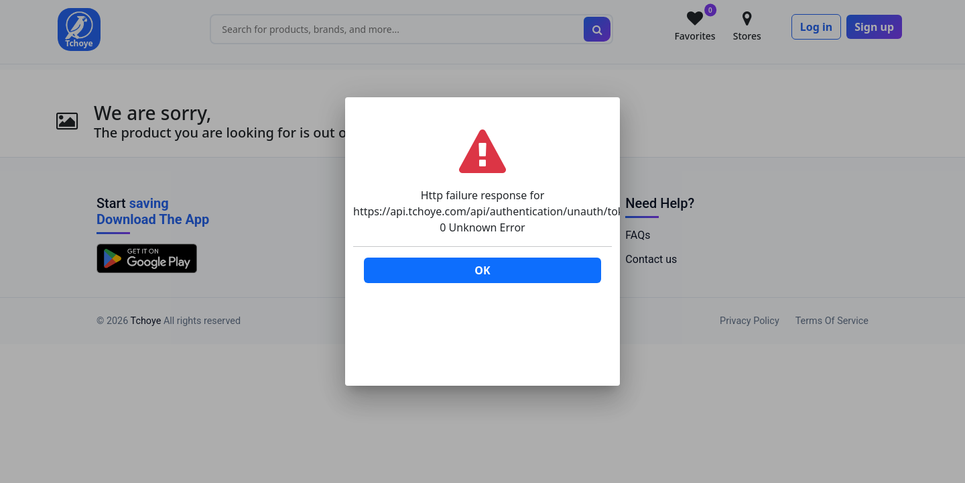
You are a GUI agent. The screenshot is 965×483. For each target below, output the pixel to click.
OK (482, 270)
